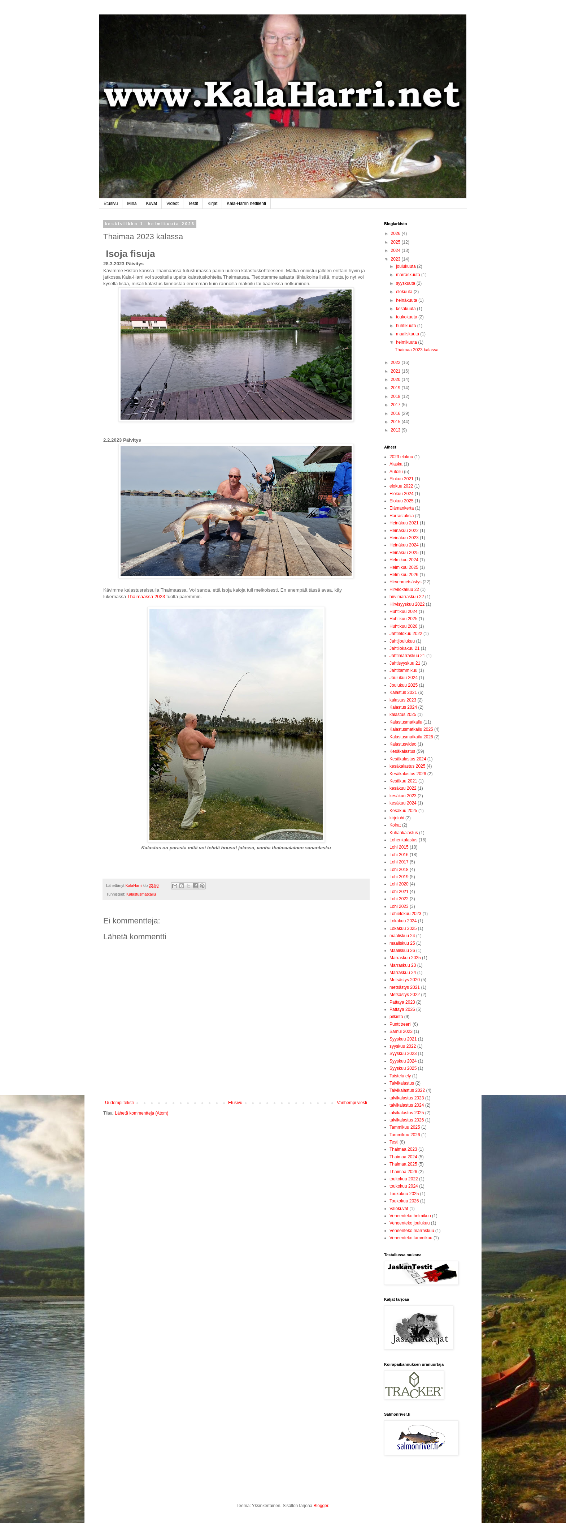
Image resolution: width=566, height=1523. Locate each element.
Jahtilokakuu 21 (404, 648)
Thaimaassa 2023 (146, 596)
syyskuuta (406, 283)
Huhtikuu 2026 (403, 626)
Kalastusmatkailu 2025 (411, 729)
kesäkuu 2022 (403, 788)
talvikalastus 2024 (406, 1105)
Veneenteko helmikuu (410, 1215)
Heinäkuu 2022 (404, 530)
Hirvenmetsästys (405, 581)
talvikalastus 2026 (406, 1120)
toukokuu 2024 (403, 1186)
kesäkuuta (406, 308)
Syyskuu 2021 (403, 1039)
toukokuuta (407, 316)
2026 (396, 233)
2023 (396, 259)
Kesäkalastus (402, 751)
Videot (172, 203)
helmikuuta (407, 342)
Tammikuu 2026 (404, 1134)
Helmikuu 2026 (403, 574)
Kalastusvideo (403, 744)
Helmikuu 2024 (403, 559)
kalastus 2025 (402, 714)
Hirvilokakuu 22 (404, 589)
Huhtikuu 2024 (403, 611)
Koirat (395, 825)
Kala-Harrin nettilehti (246, 203)
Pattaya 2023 (402, 1002)
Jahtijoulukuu (402, 641)
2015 (396, 421)
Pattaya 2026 (402, 1009)
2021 (396, 371)
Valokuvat (398, 1208)
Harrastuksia (401, 515)
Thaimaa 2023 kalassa (417, 349)
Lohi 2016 (399, 854)
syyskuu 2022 (402, 1046)
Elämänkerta (401, 508)
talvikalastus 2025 (406, 1112)
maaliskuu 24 (402, 935)
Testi (394, 1142)
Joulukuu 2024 (403, 677)
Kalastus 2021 (403, 692)
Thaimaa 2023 (403, 1149)
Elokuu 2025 (401, 500)
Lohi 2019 (399, 876)
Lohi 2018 (399, 869)
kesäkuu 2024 (403, 803)
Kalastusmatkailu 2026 (411, 736)
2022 (396, 362)
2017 (396, 404)
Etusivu (111, 203)
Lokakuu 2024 (403, 920)
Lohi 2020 (399, 884)
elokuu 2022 (401, 486)
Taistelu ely (400, 1075)
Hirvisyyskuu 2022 (407, 604)
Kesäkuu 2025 (403, 810)
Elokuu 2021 (401, 478)
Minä (131, 203)
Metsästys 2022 (404, 994)
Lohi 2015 (399, 847)
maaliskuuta (408, 333)
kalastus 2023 (402, 700)
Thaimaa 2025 (403, 1164)
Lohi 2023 (399, 906)
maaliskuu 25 (402, 943)
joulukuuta (406, 266)
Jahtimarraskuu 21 (407, 655)
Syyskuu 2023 (403, 1053)
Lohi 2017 (399, 862)
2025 (396, 242)
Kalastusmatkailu (141, 894)
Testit (193, 203)
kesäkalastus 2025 (407, 766)
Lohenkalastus (403, 839)
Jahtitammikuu (403, 670)
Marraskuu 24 (402, 972)
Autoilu (396, 471)
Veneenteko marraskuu (411, 1230)
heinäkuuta (407, 300)
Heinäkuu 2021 (404, 522)
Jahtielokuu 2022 (405, 633)
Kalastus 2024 (403, 707)
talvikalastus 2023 (406, 1098)
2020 (396, 379)
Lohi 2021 (399, 891)
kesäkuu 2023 (403, 795)
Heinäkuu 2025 (404, 552)
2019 (396, 387)
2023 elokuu (401, 456)
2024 (396, 250)
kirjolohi (396, 817)
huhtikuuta (406, 325)
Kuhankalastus (403, 832)
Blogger (321, 1505)
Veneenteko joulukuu (409, 1223)
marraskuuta (408, 274)
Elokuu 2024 (401, 493)
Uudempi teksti (119, 1102)
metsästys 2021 (404, 987)
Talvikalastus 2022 (407, 1090)
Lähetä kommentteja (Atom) (141, 1113)
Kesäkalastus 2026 (407, 773)
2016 (396, 413)
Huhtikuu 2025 (403, 618)
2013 (396, 430)
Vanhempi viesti (352, 1102)
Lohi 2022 (399, 898)
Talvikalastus (401, 1083)
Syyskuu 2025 (403, 1068)
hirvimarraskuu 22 (406, 596)
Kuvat (151, 203)
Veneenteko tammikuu (410, 1237)
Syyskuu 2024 (403, 1061)
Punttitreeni (400, 1024)
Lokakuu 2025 (403, 928)
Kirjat (212, 203)
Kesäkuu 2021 (403, 781)
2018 (396, 396)
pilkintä (396, 1016)
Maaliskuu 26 (402, 950)
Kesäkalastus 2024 (407, 759)
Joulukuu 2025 (403, 685)
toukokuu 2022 (403, 1178)
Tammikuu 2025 (404, 1127)
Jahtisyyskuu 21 (404, 663)
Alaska (395, 464)
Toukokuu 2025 (404, 1193)
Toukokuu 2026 (404, 1201)
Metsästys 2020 (404, 979)
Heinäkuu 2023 (404, 537)
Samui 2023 (401, 1031)
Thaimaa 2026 (403, 1171)
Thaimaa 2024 (403, 1156)
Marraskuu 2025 (405, 957)
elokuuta (405, 291)
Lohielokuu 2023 (405, 913)
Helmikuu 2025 (403, 567)
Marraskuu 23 (402, 965)
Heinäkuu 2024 (404, 545)
